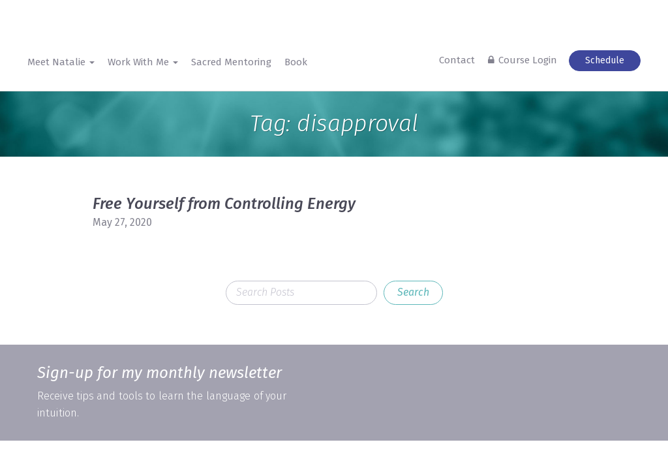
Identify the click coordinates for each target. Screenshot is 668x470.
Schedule (604, 60)
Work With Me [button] (143, 62)
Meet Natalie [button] (61, 62)
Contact (457, 60)
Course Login (527, 60)
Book (295, 62)
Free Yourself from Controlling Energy (224, 204)
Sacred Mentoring (231, 62)
